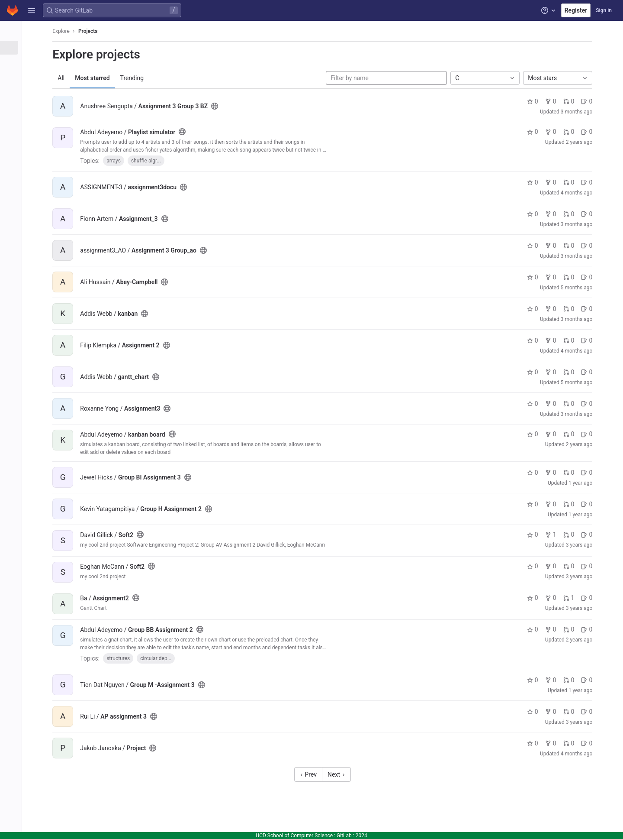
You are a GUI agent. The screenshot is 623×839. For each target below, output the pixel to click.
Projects (153, 31)
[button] (32, 10)
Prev (352, 774)
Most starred (157, 78)
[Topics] (55, 76)
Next (380, 774)
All (126, 78)
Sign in (604, 10)
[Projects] (55, 48)
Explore (126, 31)
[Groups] (55, 62)
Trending (197, 78)
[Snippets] (55, 90)
